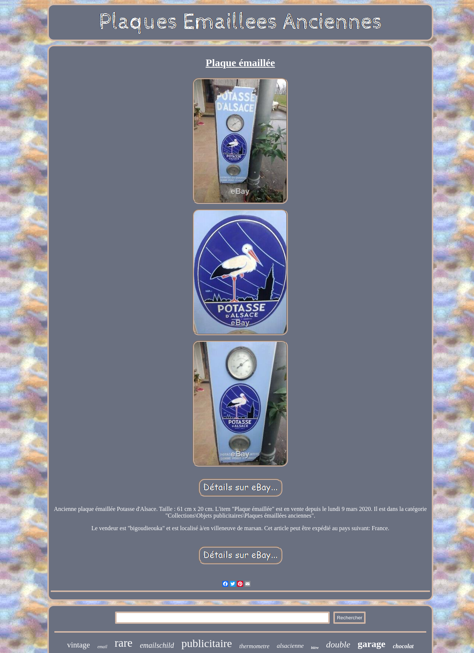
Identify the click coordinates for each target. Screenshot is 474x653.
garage (372, 644)
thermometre (254, 646)
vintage (78, 644)
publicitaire (206, 643)
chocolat (403, 646)
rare (123, 642)
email (102, 646)
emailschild (157, 645)
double (338, 644)
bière (315, 648)
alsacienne (290, 645)
